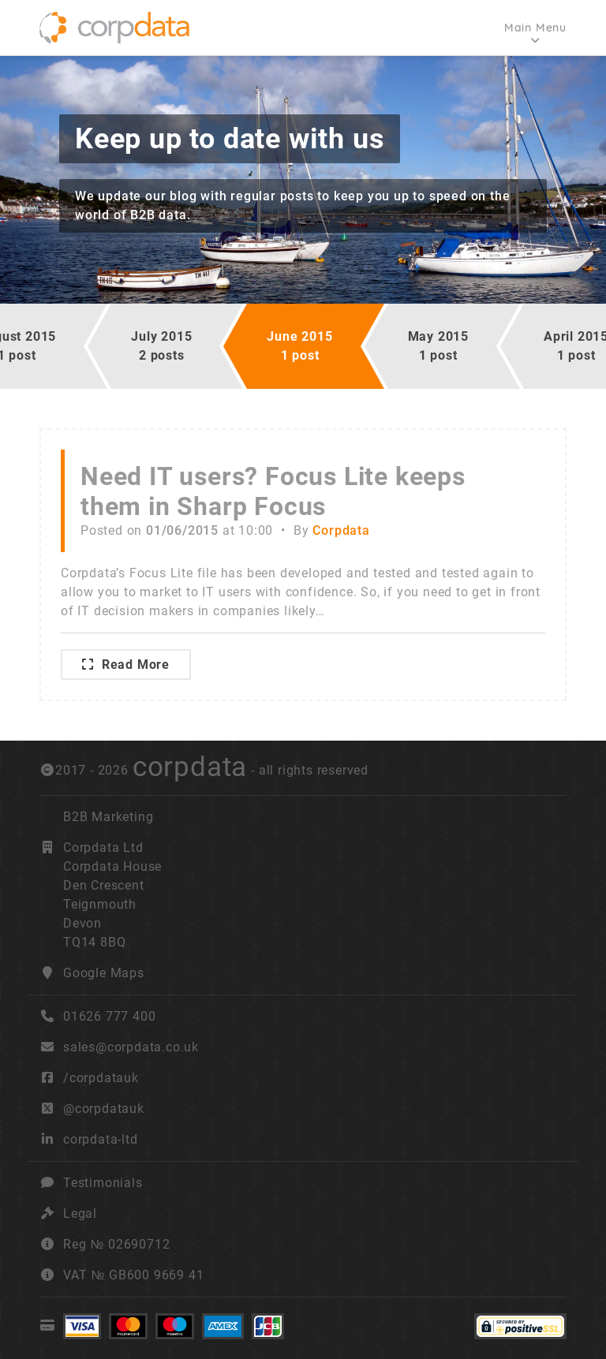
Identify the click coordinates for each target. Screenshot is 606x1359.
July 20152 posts (161, 346)
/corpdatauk (101, 1077)
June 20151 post (299, 346)
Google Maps (103, 972)
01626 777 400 (97, 1016)
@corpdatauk (103, 1108)
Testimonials (103, 1182)
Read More (126, 664)
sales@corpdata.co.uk (131, 1047)
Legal (80, 1213)
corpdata (190, 766)
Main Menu (535, 28)
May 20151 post (438, 346)
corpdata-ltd (100, 1139)
